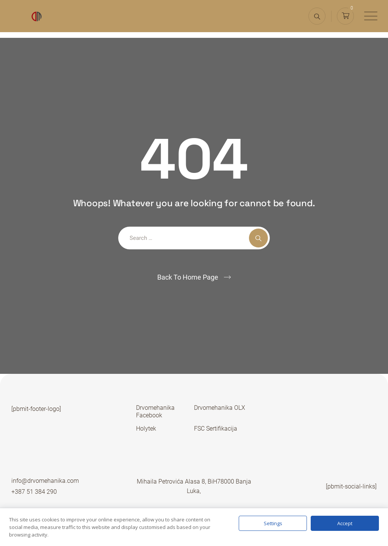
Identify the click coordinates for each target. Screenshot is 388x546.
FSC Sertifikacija (215, 428)
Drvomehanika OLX (219, 407)
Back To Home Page (187, 277)
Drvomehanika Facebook (155, 411)
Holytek (146, 428)
